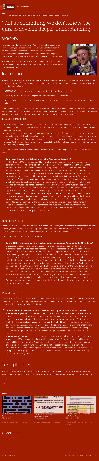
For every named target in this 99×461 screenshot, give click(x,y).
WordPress (74, 455)
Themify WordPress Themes (88, 455)
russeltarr (10, 7)
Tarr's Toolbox (8, 455)
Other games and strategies (37, 15)
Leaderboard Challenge (61, 371)
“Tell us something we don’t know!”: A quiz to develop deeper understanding (46, 25)
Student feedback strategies (58, 15)
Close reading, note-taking (16, 15)
